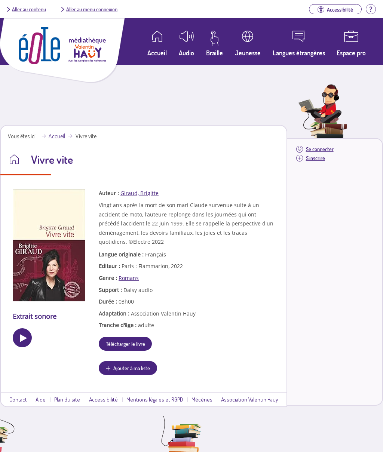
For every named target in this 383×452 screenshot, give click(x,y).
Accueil (57, 136)
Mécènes (202, 399)
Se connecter (320, 149)
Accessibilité (103, 399)
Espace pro (351, 53)
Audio (186, 53)
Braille (214, 53)
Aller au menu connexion (91, 9)
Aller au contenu (29, 9)
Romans (129, 278)
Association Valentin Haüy (249, 399)
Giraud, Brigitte (139, 193)
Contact (18, 399)
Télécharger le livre (125, 343)
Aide (41, 399)
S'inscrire (315, 158)
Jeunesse (248, 53)
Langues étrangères (299, 53)
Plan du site (67, 399)
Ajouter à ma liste (131, 368)
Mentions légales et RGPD (154, 399)
